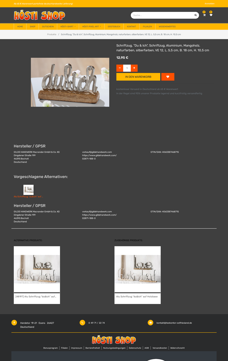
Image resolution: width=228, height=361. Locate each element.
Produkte (51, 34)
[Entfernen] (119, 68)
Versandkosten (160, 348)
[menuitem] (20, 26)
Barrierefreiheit (93, 348)
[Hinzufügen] (134, 68)
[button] (167, 77)
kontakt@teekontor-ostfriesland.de (174, 323)
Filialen (64, 348)
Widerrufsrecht (177, 348)
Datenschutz (135, 348)
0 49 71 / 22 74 (97, 323)
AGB (147, 348)
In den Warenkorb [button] (138, 76)
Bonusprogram (50, 348)
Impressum (76, 348)
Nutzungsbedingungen (114, 348)
